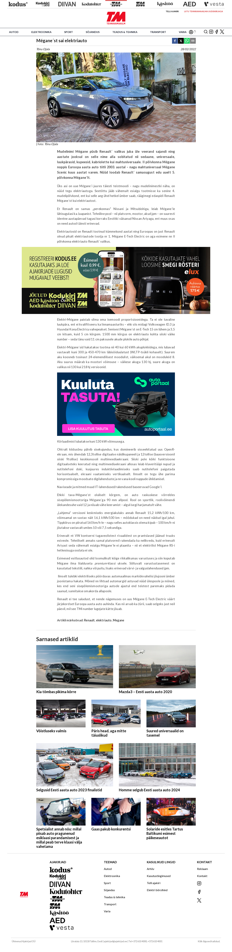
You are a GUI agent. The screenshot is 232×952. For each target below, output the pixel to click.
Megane (118, 620)
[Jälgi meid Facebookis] (216, 32)
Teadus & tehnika (124, 32)
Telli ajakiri (172, 11)
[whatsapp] (187, 41)
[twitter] (181, 41)
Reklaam (202, 868)
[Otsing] (205, 32)
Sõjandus (93, 32)
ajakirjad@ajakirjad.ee (115, 941)
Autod (13, 32)
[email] (193, 41)
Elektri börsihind (157, 890)
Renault (89, 620)
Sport (68, 32)
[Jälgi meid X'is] (222, 32)
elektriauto (104, 620)
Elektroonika (41, 32)
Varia (183, 32)
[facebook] (175, 41)
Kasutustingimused (159, 876)
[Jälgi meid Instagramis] (211, 32)
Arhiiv (150, 868)
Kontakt (202, 876)
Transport (158, 32)
